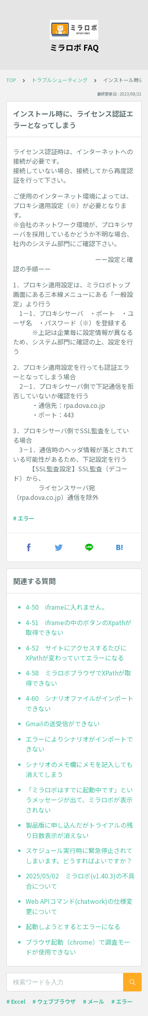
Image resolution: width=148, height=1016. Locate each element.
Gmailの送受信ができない (63, 723)
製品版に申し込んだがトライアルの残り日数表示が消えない (79, 830)
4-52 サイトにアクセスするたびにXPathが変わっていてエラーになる (76, 653)
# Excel (15, 1001)
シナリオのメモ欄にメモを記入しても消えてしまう (79, 769)
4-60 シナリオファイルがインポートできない (79, 703)
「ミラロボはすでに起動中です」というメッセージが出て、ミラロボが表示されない (79, 800)
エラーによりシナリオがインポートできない (79, 744)
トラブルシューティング (60, 80)
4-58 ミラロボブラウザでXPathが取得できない (78, 678)
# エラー (23, 518)
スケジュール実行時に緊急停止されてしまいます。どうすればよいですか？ (79, 855)
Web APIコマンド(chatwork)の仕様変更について (79, 906)
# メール (93, 1001)
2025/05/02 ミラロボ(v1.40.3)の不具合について (80, 881)
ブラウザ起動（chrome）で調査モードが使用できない (78, 947)
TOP (11, 80)
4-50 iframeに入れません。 (67, 607)
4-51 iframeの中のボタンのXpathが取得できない (78, 627)
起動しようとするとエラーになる (73, 926)
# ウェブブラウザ (54, 1001)
